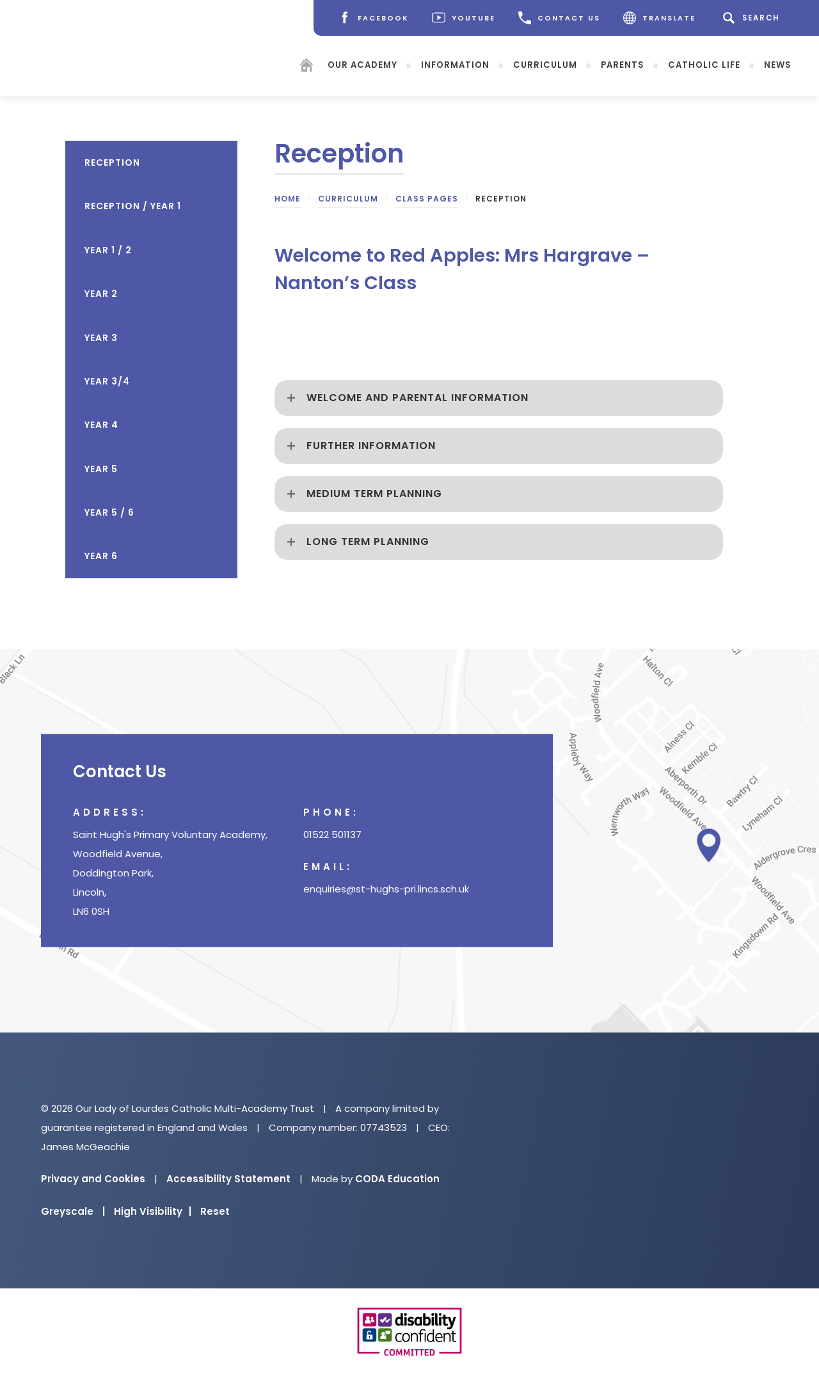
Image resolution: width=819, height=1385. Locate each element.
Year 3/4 (107, 381)
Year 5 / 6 (109, 512)
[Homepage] (306, 67)
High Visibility (152, 1211)
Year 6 (101, 556)
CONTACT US (559, 18)
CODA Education (397, 1178)
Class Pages (426, 198)
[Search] (753, 18)
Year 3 (101, 337)
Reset (215, 1211)
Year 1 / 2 (108, 250)
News (777, 64)
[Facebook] (373, 18)
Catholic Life (704, 64)
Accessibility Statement (228, 1178)
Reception (112, 162)
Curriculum (545, 64)
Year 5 (101, 469)
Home (287, 198)
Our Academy (362, 64)
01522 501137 (332, 834)
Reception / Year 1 (132, 206)
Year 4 (101, 424)
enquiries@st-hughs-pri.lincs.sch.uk (386, 889)
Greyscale (73, 1211)
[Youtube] (463, 18)
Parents (622, 64)
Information (455, 64)
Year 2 (101, 293)
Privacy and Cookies (93, 1178)
